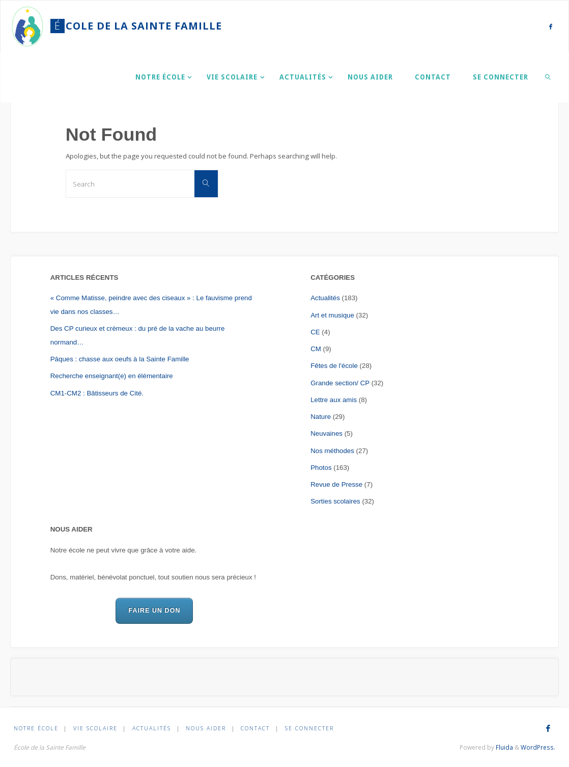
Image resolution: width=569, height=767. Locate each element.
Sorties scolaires (335, 501)
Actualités (325, 298)
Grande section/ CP (339, 383)
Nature (320, 416)
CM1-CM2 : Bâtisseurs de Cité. (97, 393)
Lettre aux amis (333, 400)
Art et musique (332, 315)
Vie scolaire (95, 728)
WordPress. (538, 747)
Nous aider (206, 728)
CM (315, 349)
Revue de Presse (336, 484)
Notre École (36, 728)
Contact (255, 728)
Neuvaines (326, 433)
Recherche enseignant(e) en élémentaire (111, 376)
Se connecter (309, 728)
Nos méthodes (332, 451)
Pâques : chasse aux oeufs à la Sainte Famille (119, 359)
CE (315, 332)
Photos (320, 467)
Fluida (503, 747)
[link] (548, 76)
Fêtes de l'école (334, 365)
